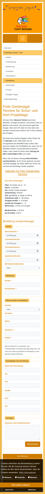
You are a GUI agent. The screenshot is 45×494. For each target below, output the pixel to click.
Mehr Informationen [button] (27, 472)
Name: (7, 321)
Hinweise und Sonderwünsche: (17, 423)
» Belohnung (10, 67)
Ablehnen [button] (32, 490)
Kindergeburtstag (10, 99)
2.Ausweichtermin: (12, 247)
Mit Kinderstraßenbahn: (14, 264)
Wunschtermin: (11, 231)
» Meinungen (10, 85)
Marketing (33, 477)
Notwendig (8, 477)
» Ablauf (8, 57)
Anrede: (8, 305)
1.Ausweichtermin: (12, 239)
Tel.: (6, 374)
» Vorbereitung (10, 62)
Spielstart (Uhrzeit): (13, 256)
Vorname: (9, 313)
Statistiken (21, 477)
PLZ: (7, 398)
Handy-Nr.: (10, 330)
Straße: (8, 390)
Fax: (6, 382)
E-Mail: (8, 338)
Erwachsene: (11, 289)
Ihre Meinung (23, 456)
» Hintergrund (10, 76)
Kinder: (8, 281)
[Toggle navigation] (22, 38)
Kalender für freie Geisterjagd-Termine (22, 173)
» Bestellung (9, 81)
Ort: (6, 406)
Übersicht (7, 48)
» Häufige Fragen (11, 94)
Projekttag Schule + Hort (13, 53)
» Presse (8, 90)
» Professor (9, 71)
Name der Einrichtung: (14, 366)
